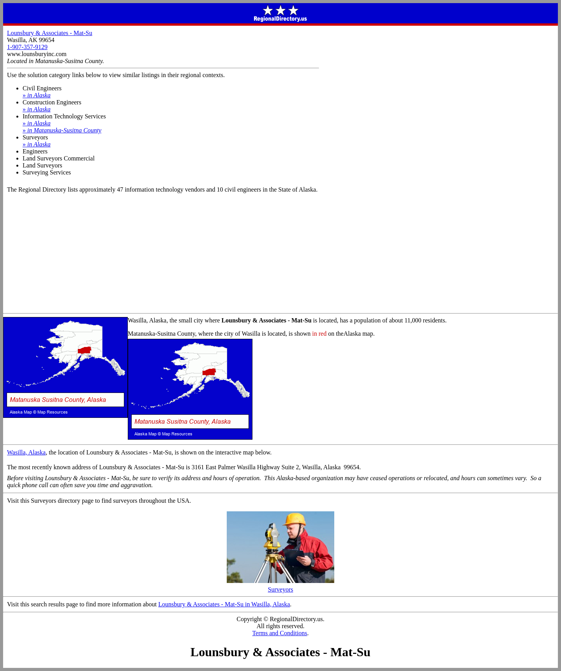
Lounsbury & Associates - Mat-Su (49, 33)
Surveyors (280, 587)
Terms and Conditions (279, 633)
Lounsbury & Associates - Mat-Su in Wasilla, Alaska (224, 604)
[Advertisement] (280, 254)
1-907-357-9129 (27, 47)
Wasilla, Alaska (26, 452)
